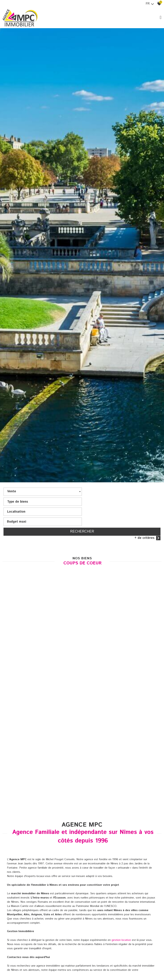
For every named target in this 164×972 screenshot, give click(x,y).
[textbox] (122, 494)
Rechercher (82, 515)
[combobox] (42, 495)
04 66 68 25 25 (122, 959)
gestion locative (121, 924)
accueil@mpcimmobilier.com (36, 963)
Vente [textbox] (11, 495)
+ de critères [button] (147, 521)
